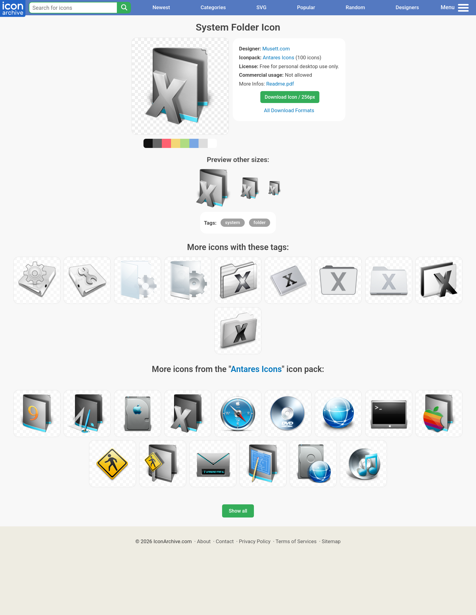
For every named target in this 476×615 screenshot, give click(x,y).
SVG (261, 7)
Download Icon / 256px (290, 97)
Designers (407, 7)
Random (355, 7)
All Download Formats (289, 110)
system (232, 222)
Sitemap (331, 541)
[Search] (124, 7)
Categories (213, 7)
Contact (225, 541)
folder (260, 222)
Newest (161, 7)
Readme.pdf (280, 84)
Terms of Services (296, 541)
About (204, 541)
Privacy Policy (254, 541)
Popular (306, 7)
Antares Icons (278, 57)
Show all (238, 511)
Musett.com (276, 49)
